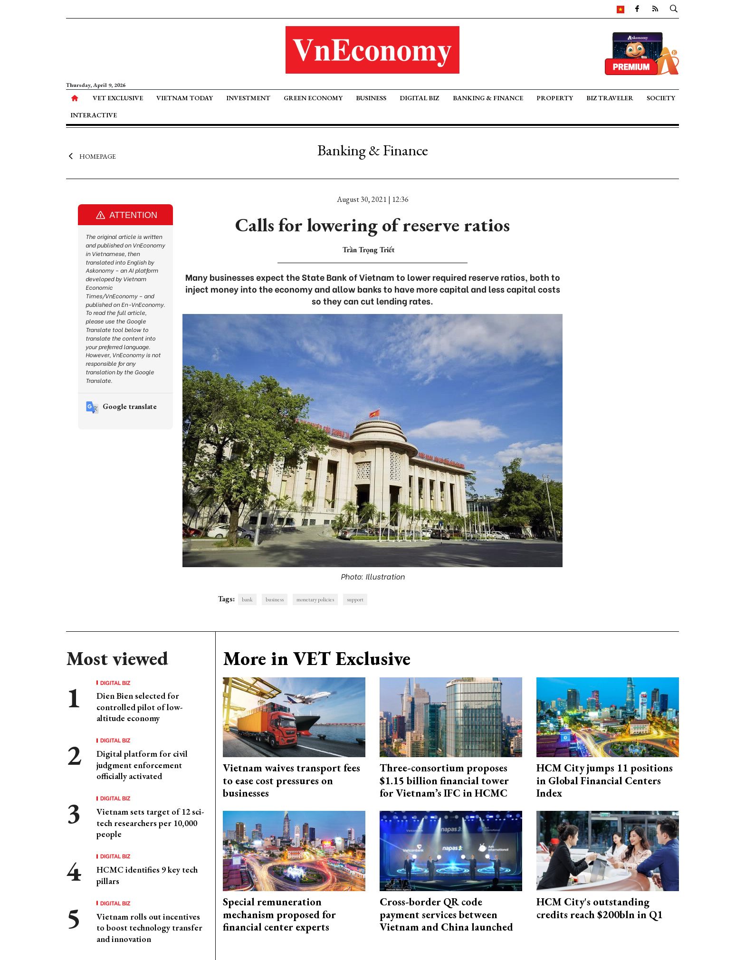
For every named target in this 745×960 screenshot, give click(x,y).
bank (247, 599)
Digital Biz (419, 98)
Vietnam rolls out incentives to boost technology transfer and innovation (149, 927)
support (355, 599)
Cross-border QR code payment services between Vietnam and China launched (446, 914)
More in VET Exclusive (317, 658)
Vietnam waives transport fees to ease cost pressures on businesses (291, 780)
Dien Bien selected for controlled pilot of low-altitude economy (139, 706)
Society (661, 98)
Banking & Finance (488, 98)
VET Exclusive (118, 98)
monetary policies (315, 599)
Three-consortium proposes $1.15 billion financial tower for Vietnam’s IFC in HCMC (444, 780)
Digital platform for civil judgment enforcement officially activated (142, 764)
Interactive (93, 115)
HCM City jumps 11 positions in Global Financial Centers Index (604, 780)
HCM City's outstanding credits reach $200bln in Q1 (599, 908)
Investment (248, 98)
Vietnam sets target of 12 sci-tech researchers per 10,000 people (150, 822)
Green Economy (313, 98)
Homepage (91, 156)
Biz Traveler (609, 98)
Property (554, 98)
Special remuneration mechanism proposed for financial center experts (279, 914)
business (275, 599)
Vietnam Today (184, 98)
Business (371, 98)
